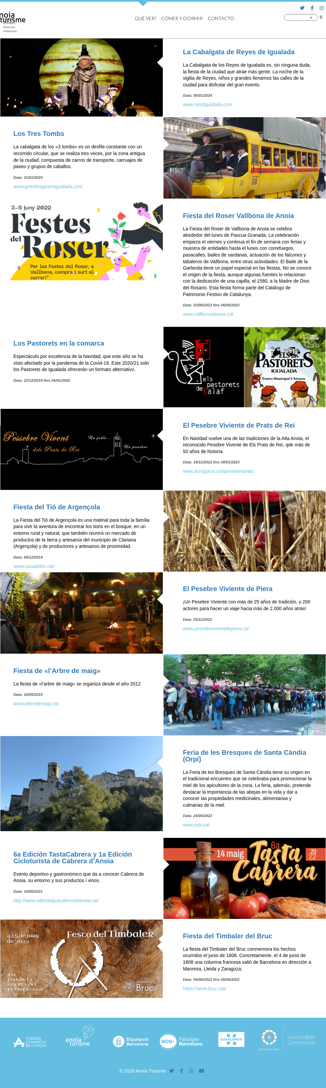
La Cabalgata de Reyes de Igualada (239, 52)
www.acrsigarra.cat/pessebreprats (218, 471)
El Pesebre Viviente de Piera (228, 588)
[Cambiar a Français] (10, 31)
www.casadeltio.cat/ (34, 566)
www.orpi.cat (196, 824)
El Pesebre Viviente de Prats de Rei (239, 425)
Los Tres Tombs (38, 133)
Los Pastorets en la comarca (58, 343)
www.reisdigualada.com (207, 104)
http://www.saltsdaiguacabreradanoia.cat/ (56, 900)
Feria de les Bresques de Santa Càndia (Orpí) (244, 756)
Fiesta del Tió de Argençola (56, 507)
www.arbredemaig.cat (36, 703)
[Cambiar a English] (10, 27)
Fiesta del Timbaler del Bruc (227, 936)
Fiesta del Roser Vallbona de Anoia (238, 215)
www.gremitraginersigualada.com (47, 186)
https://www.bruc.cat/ (204, 988)
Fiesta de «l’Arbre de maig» (57, 670)
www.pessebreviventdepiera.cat (216, 628)
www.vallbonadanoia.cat (208, 314)
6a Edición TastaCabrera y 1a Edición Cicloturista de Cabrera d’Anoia (72, 858)
